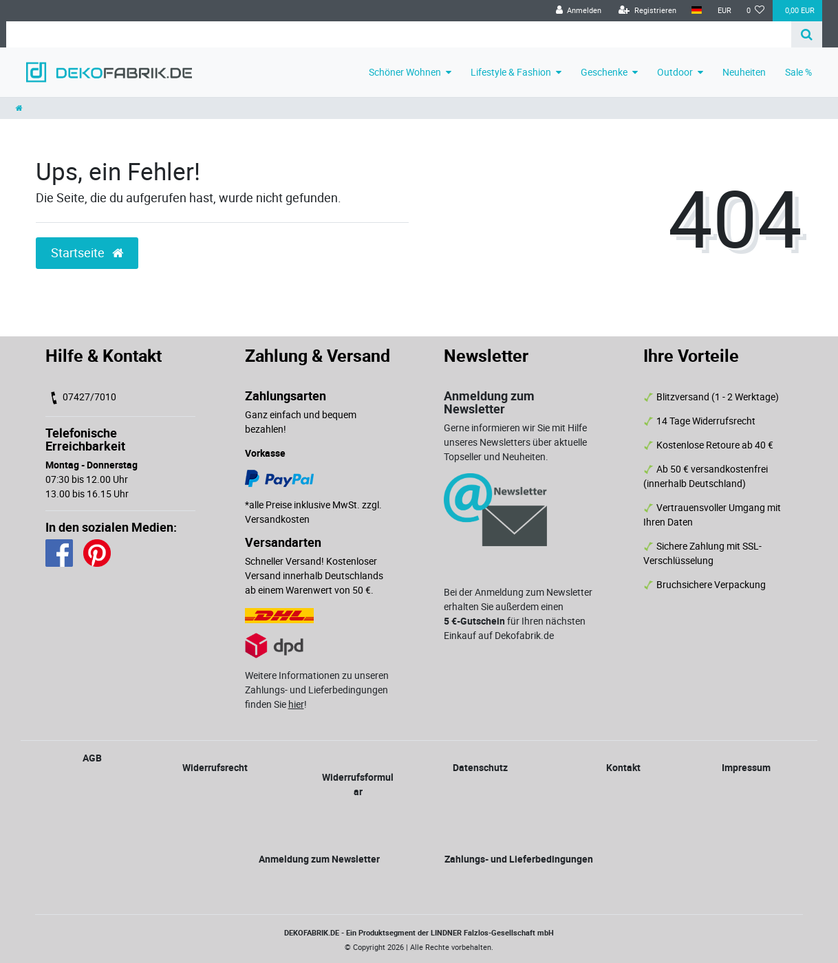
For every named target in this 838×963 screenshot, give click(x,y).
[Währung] (723, 10)
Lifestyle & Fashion (511, 71)
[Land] (696, 10)
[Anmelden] (578, 10)
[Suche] (806, 34)
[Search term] (398, 34)
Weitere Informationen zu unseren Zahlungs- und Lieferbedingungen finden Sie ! (317, 690)
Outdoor (675, 71)
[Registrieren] (647, 10)
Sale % (798, 71)
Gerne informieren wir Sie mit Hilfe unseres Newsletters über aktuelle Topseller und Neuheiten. (515, 442)
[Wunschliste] (756, 10)
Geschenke (604, 71)
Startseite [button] (87, 253)
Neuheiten (744, 71)
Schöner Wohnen (405, 71)
